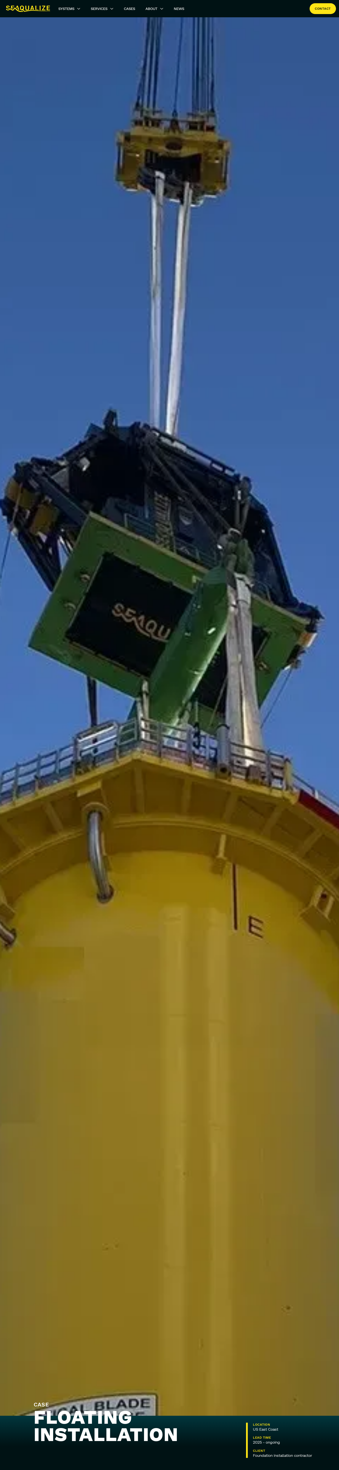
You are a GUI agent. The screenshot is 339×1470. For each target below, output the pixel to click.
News (179, 8)
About (154, 8)
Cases (129, 8)
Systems (69, 8)
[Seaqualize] (28, 8)
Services (102, 8)
